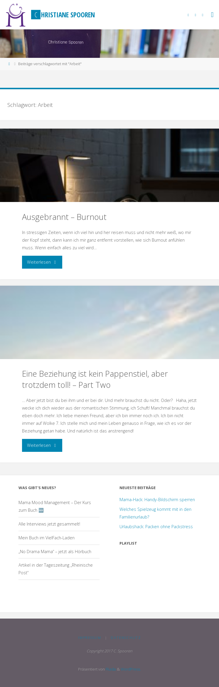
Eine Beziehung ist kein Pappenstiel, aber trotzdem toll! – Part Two (95, 379)
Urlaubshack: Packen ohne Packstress (156, 526)
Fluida (110, 669)
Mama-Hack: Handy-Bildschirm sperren (157, 499)
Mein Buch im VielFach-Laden (46, 537)
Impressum (89, 637)
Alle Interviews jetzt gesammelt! (49, 524)
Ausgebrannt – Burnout (64, 216)
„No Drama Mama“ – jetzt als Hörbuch (54, 551)
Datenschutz (126, 637)
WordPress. (131, 669)
